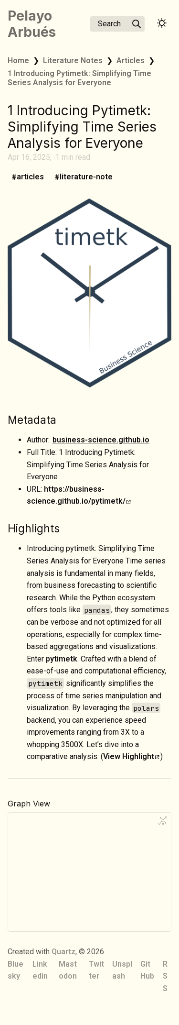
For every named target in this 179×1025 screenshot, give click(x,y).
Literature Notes (73, 60)
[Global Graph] (162, 821)
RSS (165, 976)
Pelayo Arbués (32, 24)
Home (18, 60)
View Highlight (131, 756)
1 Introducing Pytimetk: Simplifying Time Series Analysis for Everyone (79, 78)
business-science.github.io (101, 439)
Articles (130, 60)
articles (30, 177)
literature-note (86, 177)
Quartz (63, 951)
